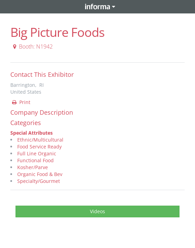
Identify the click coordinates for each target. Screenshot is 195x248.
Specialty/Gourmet (38, 181)
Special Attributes (31, 133)
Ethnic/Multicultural (40, 139)
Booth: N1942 (32, 46)
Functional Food (35, 160)
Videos (97, 211)
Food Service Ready (39, 146)
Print (20, 102)
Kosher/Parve (32, 167)
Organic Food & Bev (39, 174)
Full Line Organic (36, 153)
